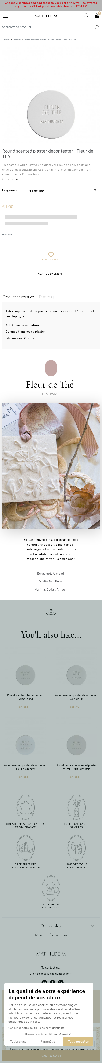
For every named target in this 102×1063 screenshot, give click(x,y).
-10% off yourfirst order (76, 866)
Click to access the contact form (51, 973)
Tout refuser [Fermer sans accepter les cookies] (19, 1041)
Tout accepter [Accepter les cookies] (78, 1041)
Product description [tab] (18, 296)
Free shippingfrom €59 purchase (25, 866)
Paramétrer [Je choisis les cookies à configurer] (48, 1041)
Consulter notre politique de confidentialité (36, 1027)
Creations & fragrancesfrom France (25, 825)
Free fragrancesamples (76, 825)
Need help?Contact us (51, 906)
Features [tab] (45, 296)
